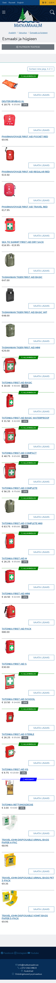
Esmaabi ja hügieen (39, 32)
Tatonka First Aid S (14, 664)
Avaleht (12, 32)
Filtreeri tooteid (28, 47)
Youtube (33, 953)
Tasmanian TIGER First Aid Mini (21, 347)
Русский (12, 2)
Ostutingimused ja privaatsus (27, 974)
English (20, 2)
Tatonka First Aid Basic (17, 382)
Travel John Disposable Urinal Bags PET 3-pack (28, 879)
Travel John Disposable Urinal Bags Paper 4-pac (25, 841)
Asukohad (27, 971)
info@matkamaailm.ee (26, 965)
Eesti (5, 2)
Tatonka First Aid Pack (16, 628)
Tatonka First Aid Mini (16, 593)
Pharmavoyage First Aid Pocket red (25, 136)
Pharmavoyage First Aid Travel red (25, 206)
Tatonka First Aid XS (15, 769)
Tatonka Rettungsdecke (17, 804)
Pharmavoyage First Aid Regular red (26, 171)
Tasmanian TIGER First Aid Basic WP (24, 312)
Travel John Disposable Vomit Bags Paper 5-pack (25, 917)
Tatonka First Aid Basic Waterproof (25, 418)
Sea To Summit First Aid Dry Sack (23, 242)
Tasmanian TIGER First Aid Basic (22, 277)
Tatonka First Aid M (14, 558)
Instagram (20, 953)
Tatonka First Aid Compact (19, 453)
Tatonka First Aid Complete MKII (22, 523)
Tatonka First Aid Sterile (18, 734)
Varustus (23, 32)
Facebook (7, 953)
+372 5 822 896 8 (27, 968)
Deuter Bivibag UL (13, 101)
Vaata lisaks (41, 95)
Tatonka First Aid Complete (19, 488)
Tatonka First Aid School (18, 699)
